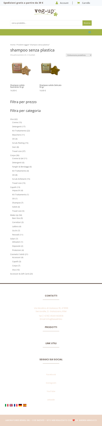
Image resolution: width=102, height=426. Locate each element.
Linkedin (51, 399)
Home (12, 44)
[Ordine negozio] (79, 55)
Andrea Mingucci (88, 420)
